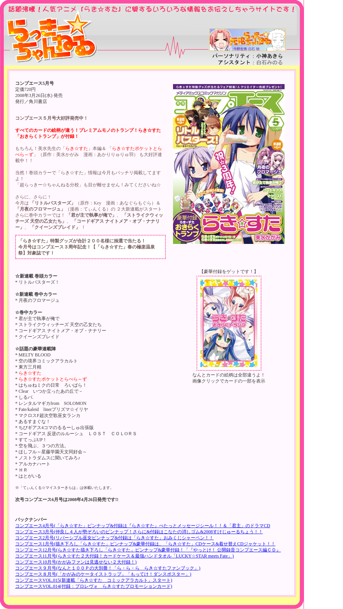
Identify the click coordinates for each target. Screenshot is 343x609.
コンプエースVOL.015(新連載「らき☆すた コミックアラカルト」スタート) (93, 580)
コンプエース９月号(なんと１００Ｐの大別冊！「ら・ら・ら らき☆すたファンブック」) (107, 568)
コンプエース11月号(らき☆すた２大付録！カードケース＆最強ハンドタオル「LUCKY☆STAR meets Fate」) (124, 556)
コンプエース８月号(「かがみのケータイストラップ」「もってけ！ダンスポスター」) (103, 574)
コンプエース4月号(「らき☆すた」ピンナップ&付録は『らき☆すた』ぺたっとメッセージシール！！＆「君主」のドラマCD (142, 525)
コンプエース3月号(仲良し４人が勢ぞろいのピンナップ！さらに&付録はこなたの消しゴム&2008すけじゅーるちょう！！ (139, 531)
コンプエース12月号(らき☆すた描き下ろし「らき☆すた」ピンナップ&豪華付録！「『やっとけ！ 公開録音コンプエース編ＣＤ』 (148, 550)
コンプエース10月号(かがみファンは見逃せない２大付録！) (76, 562)
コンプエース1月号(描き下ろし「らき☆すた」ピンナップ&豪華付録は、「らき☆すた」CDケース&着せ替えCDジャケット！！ (145, 544)
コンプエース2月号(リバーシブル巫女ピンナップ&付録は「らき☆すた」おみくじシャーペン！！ (114, 537)
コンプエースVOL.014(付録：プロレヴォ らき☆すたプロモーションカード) (93, 586)
